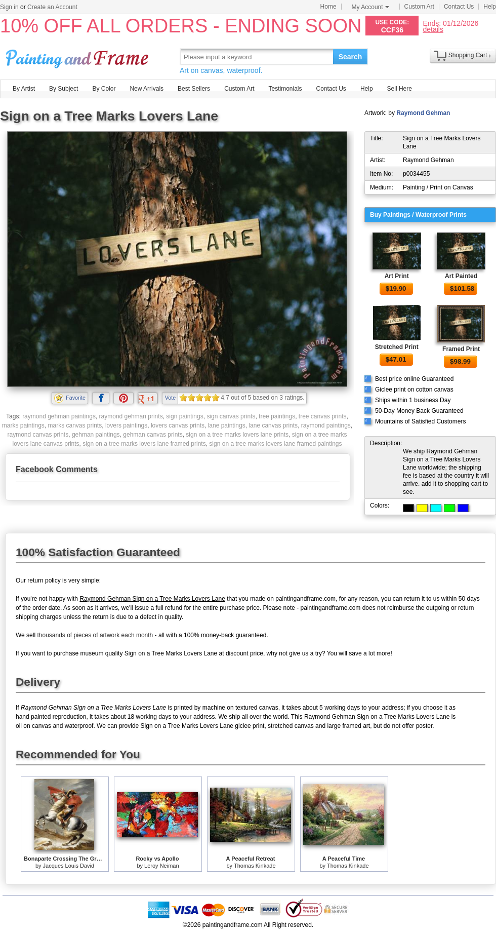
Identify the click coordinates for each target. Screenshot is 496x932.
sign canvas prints (230, 416)
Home (328, 6)
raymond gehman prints (131, 416)
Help (489, 6)
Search (350, 57)
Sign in (9, 7)
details (433, 29)
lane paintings (226, 425)
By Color (103, 88)
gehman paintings (96, 434)
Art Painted (461, 276)
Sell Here (399, 88)
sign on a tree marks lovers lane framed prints (143, 443)
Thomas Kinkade (255, 866)
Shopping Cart (467, 55)
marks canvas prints (75, 425)
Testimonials (285, 88)
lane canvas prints (273, 425)
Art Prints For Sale (78, 56)
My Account (370, 7)
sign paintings (184, 416)
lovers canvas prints (177, 425)
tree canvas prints (323, 416)
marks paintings (23, 425)
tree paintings (277, 416)
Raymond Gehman (423, 112)
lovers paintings (126, 425)
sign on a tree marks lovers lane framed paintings (275, 443)
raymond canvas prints (37, 434)
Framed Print (461, 349)
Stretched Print (397, 347)
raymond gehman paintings (59, 416)
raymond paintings (326, 425)
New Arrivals (146, 88)
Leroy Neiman (161, 866)
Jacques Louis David (69, 866)
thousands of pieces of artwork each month (95, 635)
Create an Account (52, 7)
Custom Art (419, 6)
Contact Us (459, 6)
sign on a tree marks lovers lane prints (237, 434)
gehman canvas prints (152, 434)
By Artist (24, 88)
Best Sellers (194, 88)
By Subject (63, 88)
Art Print (397, 276)
